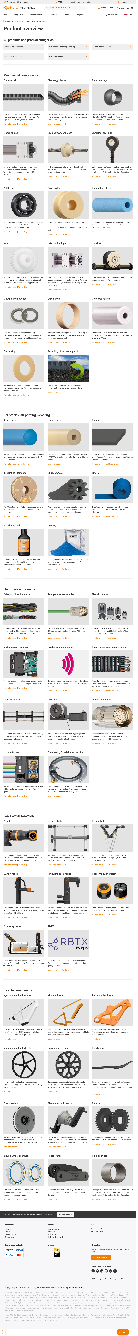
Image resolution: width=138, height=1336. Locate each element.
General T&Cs (62, 1288)
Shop (5, 15)
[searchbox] (64, 8)
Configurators (18, 15)
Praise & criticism (65, 1215)
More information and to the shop (105, 691)
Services (66, 15)
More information (10, 124)
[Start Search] (83, 8)
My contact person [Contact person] (111, 15)
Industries (53, 15)
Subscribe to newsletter (101, 1257)
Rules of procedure (43, 1288)
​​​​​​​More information (10, 342)
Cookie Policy (31, 1288)
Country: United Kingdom (119, 1279)
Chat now (123, 1332)
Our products (30, 21)
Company (79, 15)
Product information (37, 15)
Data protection (20, 1288)
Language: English (100, 1279)
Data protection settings (76, 1288)
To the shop (111, 124)
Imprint (53, 1288)
